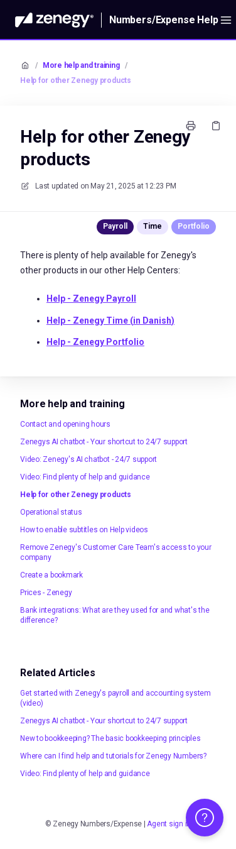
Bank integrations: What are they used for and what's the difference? (115, 615)
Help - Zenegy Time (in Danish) (110, 320)
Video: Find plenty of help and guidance (85, 477)
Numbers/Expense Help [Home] (163, 20)
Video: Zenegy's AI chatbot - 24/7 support (88, 459)
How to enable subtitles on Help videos (84, 529)
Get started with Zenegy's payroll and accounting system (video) (115, 698)
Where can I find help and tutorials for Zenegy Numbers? (113, 756)
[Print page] (191, 126)
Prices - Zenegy (46, 592)
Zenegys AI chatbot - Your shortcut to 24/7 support (104, 441)
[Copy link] (216, 126)
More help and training (81, 65)
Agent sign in (169, 823)
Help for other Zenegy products (75, 80)
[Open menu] (226, 20)
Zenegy (91, 298)
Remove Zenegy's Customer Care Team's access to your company (116, 552)
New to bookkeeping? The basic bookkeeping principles (110, 738)
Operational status (51, 512)
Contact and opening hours (65, 424)
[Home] (54, 20)
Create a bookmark (51, 575)
